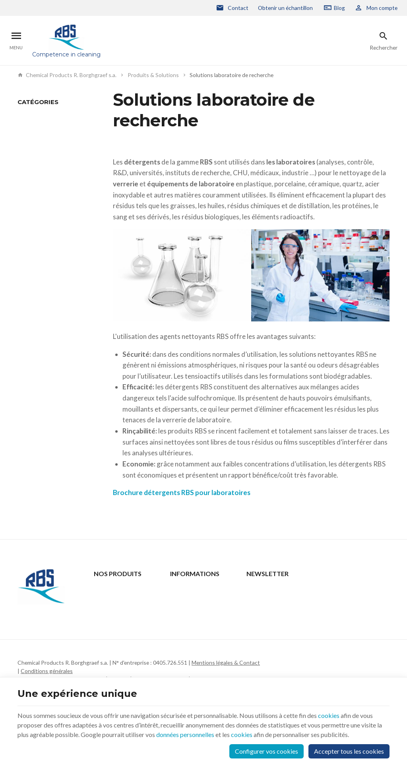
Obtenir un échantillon (285, 7)
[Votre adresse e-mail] (318, 597)
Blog (339, 7)
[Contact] (232, 8)
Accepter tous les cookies (349, 751)
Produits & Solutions (153, 75)
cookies (328, 715)
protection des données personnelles (314, 628)
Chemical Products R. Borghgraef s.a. (66, 75)
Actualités (106, 600)
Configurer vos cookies (266, 751)
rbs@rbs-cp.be (51, 660)
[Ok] (380, 597)
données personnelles (185, 734)
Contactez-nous (190, 589)
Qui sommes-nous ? (118, 620)
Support (104, 610)
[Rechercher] (383, 41)
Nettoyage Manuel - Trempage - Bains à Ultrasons (41, 125)
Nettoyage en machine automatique (44, 148)
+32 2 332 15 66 (53, 649)
